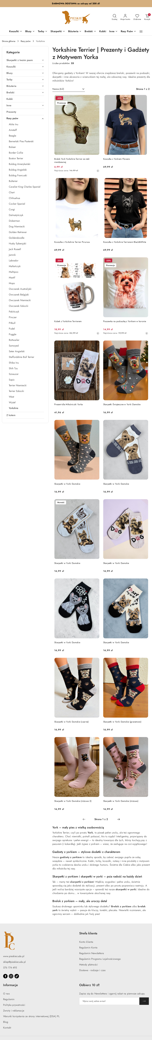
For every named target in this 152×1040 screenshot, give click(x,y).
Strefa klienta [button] (88, 933)
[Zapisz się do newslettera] (109, 1001)
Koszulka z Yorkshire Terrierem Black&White (124, 242)
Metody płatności (88, 964)
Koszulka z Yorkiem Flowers (116, 158)
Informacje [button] (10, 985)
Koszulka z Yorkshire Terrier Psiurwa (72, 242)
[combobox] (68, 89)
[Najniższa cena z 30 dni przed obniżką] (97, 170)
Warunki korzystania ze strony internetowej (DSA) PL (31, 1016)
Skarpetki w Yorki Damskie (67, 483)
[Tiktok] (17, 976)
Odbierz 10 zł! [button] (89, 985)
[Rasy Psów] (128, 32)
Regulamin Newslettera (91, 953)
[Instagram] (11, 976)
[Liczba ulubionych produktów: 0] (137, 17)
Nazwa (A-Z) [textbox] (58, 88)
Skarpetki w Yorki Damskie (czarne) (71, 721)
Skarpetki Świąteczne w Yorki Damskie (122, 404)
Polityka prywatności (14, 1005)
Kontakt (7, 1027)
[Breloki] (90, 32)
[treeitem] (25, 60)
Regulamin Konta (88, 947)
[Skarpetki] (58, 32)
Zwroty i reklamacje (13, 1010)
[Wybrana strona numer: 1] (101, 819)
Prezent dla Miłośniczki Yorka (68, 404)
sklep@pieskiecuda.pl (14, 962)
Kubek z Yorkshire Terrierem (68, 321)
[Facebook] (5, 976)
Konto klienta (86, 942)
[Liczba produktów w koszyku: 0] (147, 17)
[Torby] (43, 32)
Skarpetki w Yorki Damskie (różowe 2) (72, 801)
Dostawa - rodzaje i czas (92, 970)
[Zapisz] (144, 1001)
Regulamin (8, 999)
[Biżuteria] (74, 32)
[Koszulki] (15, 32)
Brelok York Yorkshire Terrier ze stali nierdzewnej (72, 160)
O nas (6, 993)
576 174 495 (10, 967)
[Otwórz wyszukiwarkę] (114, 17)
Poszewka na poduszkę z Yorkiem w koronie (124, 321)
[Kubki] (102, 32)
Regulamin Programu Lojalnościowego (100, 959)
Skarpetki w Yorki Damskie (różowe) (120, 801)
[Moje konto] (125, 17)
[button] (141, 31)
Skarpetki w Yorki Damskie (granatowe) (122, 721)
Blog (5, 1022)
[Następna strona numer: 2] (118, 819)
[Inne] (113, 32)
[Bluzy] (30, 32)
